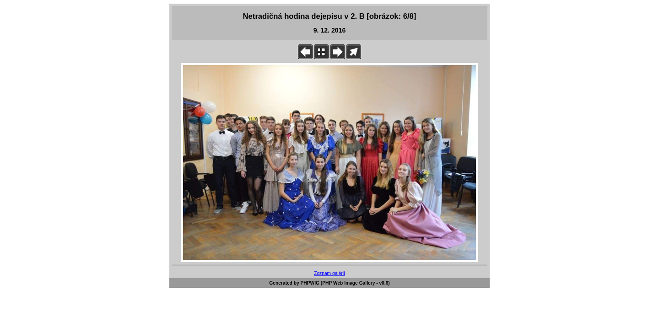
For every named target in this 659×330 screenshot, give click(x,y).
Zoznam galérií (329, 273)
